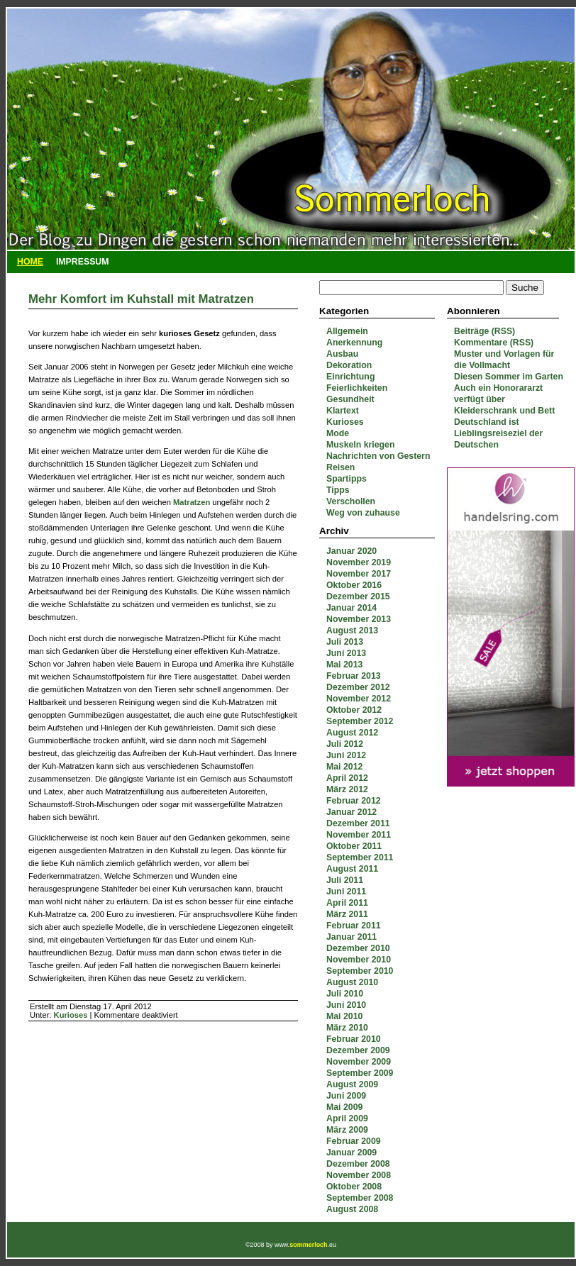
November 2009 (358, 1062)
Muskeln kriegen (360, 445)
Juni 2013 (346, 653)
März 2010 (347, 1028)
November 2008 (358, 1175)
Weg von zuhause (363, 513)
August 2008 (352, 1209)
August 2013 (352, 630)
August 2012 (352, 733)
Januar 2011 (351, 937)
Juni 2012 (346, 755)
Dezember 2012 (358, 687)
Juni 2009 (346, 1096)
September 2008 (359, 1198)
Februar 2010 (353, 1039)
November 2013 (358, 619)
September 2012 (359, 721)
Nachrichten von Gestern (378, 456)
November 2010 (358, 960)
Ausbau (342, 354)
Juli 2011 (344, 880)
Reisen (340, 467)
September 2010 (359, 971)
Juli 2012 (344, 744)
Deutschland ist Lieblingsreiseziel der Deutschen (498, 433)
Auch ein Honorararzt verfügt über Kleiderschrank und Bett (504, 399)
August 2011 (352, 869)
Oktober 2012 (354, 710)
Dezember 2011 (358, 823)
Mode (337, 433)
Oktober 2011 (354, 846)
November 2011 (358, 835)
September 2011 (359, 857)
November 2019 (358, 562)
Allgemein (347, 331)
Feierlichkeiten (356, 388)
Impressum (82, 262)
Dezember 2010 (358, 948)
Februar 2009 (353, 1141)
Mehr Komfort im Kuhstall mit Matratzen (141, 299)
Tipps (338, 490)
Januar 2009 (351, 1152)
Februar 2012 (353, 801)
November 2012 (358, 699)
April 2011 (347, 903)
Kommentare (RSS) (493, 343)
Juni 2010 (346, 1005)
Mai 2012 (344, 767)
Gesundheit (350, 399)
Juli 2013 (344, 642)
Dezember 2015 (358, 596)
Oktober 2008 (354, 1187)
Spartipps (346, 479)
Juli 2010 (344, 994)
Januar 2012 (351, 812)
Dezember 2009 (358, 1050)
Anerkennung (354, 343)
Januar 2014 (351, 608)
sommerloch (308, 1244)
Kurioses (345, 422)
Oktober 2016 (354, 585)
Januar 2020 (351, 551)
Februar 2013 (353, 676)
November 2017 (358, 574)
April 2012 (347, 778)
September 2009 (359, 1073)
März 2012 (347, 789)
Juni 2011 (346, 891)
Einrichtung (350, 377)
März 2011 (347, 914)
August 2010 (352, 982)
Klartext (342, 411)
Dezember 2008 (358, 1164)
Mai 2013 (344, 665)
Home (30, 262)
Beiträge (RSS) (484, 331)
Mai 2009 (344, 1107)
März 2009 (347, 1130)
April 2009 (347, 1118)
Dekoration (349, 365)
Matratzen (191, 502)
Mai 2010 (344, 1016)
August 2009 (352, 1084)
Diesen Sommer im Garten (508, 377)
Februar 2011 (353, 926)
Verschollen (350, 501)
